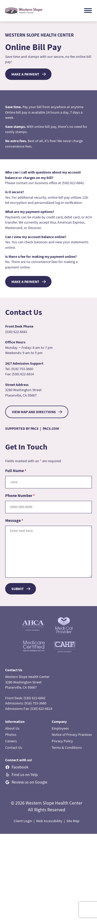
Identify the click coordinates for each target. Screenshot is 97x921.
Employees (60, 728)
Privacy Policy (62, 741)
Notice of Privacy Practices (72, 734)
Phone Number (20, 495)
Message (14, 520)
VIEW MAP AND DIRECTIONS (34, 412)
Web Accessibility (49, 821)
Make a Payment (25, 74)
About (10, 728)
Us (17, 728)
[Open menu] (88, 10)
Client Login (23, 821)
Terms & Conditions (67, 747)
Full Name (15, 470)
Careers (11, 741)
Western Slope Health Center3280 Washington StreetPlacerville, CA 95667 (27, 682)
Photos (10, 734)
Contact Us (13, 747)
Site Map (72, 821)
